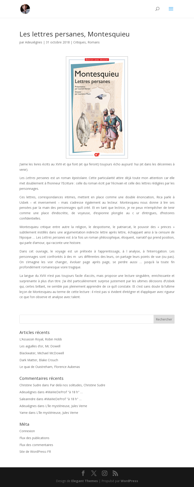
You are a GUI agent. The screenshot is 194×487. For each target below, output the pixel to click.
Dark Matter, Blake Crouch (38, 360)
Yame (23, 412)
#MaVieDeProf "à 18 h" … (64, 392)
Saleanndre (27, 399)
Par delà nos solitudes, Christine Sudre (77, 385)
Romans (94, 42)
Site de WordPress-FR (35, 451)
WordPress (129, 481)
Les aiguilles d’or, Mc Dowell (39, 346)
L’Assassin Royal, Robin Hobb (40, 339)
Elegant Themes (84, 481)
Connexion (27, 431)
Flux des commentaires (36, 445)
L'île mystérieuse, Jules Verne (66, 406)
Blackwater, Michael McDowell (41, 353)
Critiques (79, 42)
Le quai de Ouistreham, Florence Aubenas (49, 367)
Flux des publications (34, 438)
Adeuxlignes (33, 42)
